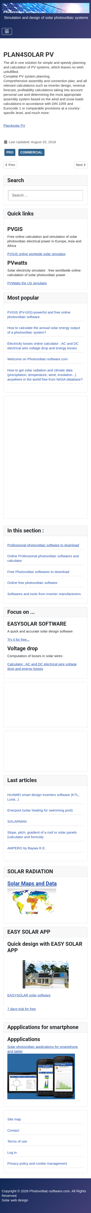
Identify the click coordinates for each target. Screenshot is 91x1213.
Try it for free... (18, 639)
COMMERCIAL (31, 152)
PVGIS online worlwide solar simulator (36, 254)
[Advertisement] (39, 704)
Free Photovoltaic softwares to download (38, 572)
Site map (14, 1119)
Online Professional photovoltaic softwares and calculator (43, 558)
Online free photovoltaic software (32, 583)
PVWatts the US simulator (27, 283)
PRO (9, 152)
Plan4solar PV (14, 125)
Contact (13, 1130)
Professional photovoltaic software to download (43, 545)
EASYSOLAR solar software (28, 995)
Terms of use (17, 1141)
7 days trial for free (21, 1009)
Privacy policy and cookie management (37, 1163)
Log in (12, 1152)
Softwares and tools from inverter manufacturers (44, 594)
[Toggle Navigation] (7, 31)
